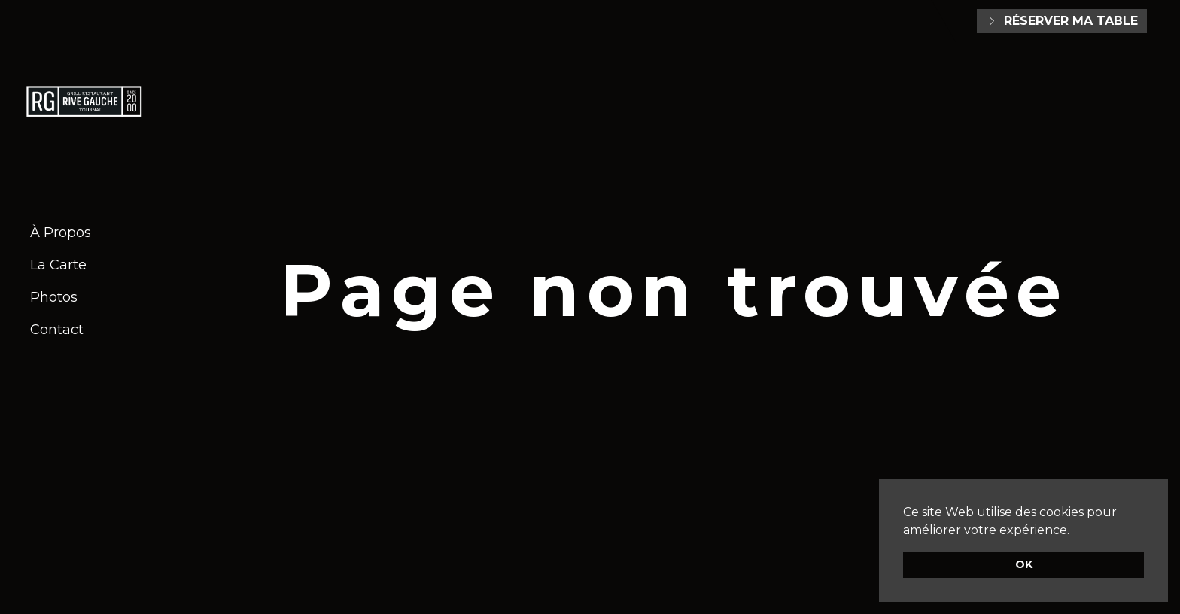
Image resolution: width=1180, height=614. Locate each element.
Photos (54, 297)
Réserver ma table (1062, 21)
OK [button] (1023, 564)
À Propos (60, 232)
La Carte (58, 265)
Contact (57, 329)
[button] (1074, 531)
